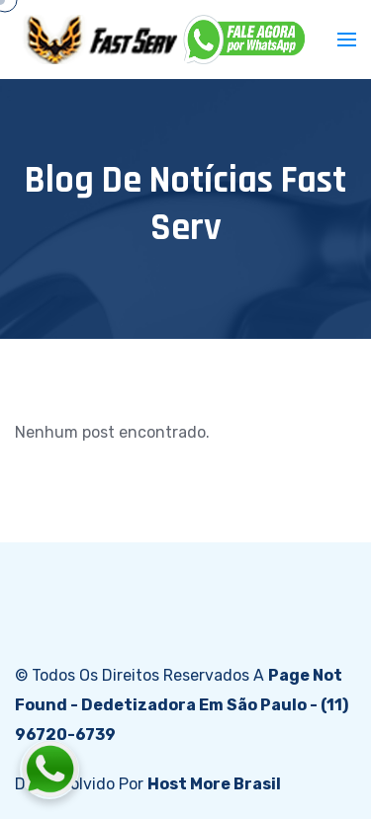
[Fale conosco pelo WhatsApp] (159, 769)
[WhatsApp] (245, 39)
